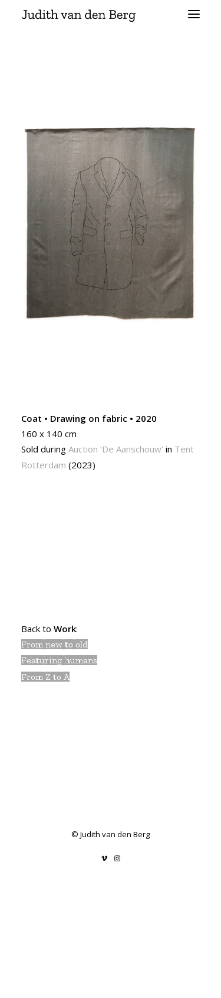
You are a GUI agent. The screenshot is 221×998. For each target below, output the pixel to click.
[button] (194, 14)
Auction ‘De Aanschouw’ (115, 449)
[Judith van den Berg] (110, 14)
